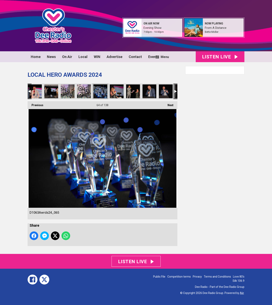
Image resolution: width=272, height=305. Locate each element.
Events (153, 57)
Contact (135, 57)
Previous (35, 104)
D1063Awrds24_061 (35, 91)
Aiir (242, 293)
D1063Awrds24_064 (84, 91)
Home (36, 57)
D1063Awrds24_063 (68, 91)
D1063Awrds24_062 (51, 91)
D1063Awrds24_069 (166, 91)
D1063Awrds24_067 (133, 91)
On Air (67, 57)
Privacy (197, 276)
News (51, 57)
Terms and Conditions (217, 276)
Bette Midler (211, 31)
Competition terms (179, 276)
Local (83, 57)
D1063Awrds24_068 (149, 91)
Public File (159, 276)
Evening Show (152, 28)
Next (168, 104)
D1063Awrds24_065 (100, 91)
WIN (97, 57)
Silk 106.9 (238, 280)
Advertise (114, 57)
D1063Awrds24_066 (117, 91)
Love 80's (238, 276)
